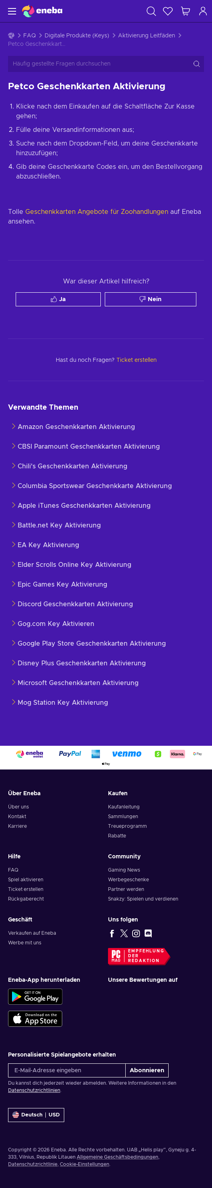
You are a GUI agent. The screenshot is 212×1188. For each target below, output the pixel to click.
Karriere (17, 826)
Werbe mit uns (24, 942)
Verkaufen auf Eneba (32, 933)
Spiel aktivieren (25, 879)
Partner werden (126, 889)
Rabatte (117, 835)
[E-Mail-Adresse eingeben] (67, 1070)
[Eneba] (42, 11)
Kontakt (17, 816)
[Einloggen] (203, 11)
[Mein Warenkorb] (185, 11)
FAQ (29, 36)
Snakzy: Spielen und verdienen (143, 899)
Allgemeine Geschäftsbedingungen (117, 1157)
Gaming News (124, 870)
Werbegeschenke (128, 879)
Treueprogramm (127, 826)
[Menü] (11, 11)
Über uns (18, 806)
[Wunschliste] (168, 11)
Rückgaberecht (26, 899)
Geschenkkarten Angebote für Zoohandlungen (96, 212)
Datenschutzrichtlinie (32, 1164)
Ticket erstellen (25, 889)
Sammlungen (123, 816)
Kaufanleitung (124, 806)
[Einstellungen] (36, 1115)
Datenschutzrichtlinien (34, 1090)
